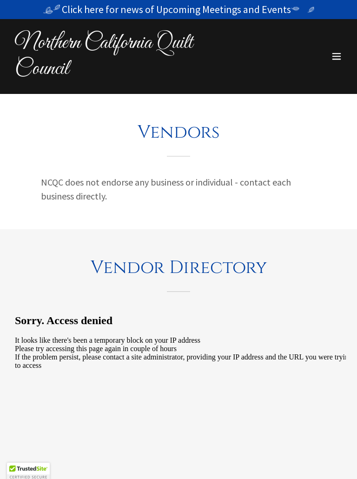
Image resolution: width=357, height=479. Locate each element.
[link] (128, 71)
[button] (336, 56)
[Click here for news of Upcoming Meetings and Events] (178, 9)
